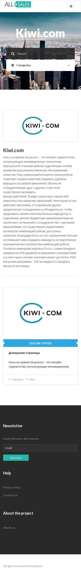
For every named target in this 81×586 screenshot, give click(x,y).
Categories (40, 65)
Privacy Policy (12, 487)
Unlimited (16, 379)
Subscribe (16, 457)
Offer (30, 379)
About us (9, 527)
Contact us (10, 495)
